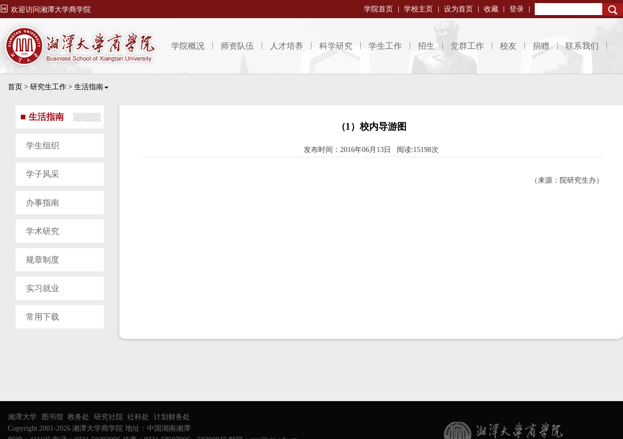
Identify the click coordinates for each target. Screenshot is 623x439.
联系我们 (582, 46)
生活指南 (91, 87)
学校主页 (418, 9)
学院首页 (378, 9)
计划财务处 (172, 417)
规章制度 (42, 259)
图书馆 (52, 417)
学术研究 (42, 231)
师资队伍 (237, 46)
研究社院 (108, 417)
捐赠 (541, 46)
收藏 (491, 9)
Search (612, 9)
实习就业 (42, 288)
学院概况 (188, 46)
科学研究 (336, 46)
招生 (426, 46)
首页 (15, 87)
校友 (508, 46)
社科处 (138, 417)
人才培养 (286, 46)
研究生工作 (48, 87)
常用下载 (42, 316)
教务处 (78, 417)
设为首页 (458, 9)
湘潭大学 (22, 417)
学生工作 (385, 46)
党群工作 (467, 46)
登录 (516, 9)
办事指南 (42, 202)
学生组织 (42, 145)
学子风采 (42, 174)
